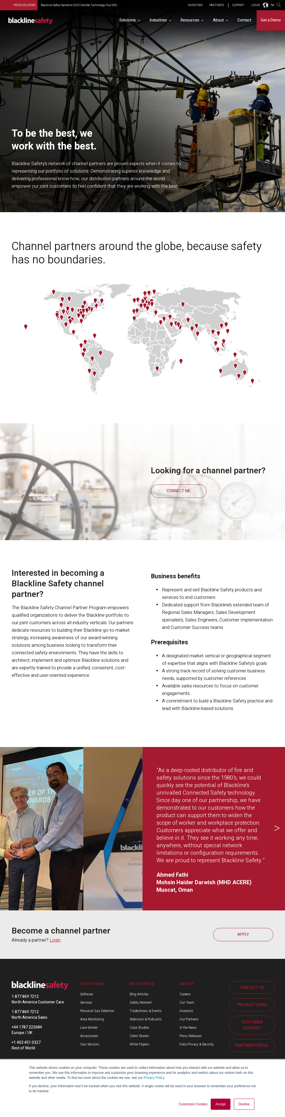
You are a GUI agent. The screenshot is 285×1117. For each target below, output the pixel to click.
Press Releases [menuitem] (191, 1035)
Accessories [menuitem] (89, 1035)
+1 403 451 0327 (26, 1042)
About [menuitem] (218, 20)
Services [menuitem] (86, 1002)
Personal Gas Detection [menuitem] (97, 1010)
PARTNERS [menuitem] (216, 6)
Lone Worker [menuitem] (89, 1027)
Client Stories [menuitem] (139, 1035)
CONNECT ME (179, 491)
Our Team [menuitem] (187, 1002)
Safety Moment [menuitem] (141, 1002)
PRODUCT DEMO (252, 1005)
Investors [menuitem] (186, 1010)
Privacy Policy (154, 1078)
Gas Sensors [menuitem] (89, 1044)
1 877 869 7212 (25, 997)
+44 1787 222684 (27, 1027)
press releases (25, 5)
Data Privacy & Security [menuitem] (197, 1044)
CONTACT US (252, 988)
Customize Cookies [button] (193, 1104)
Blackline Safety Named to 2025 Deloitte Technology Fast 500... (80, 5)
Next (276, 829)
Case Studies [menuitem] (139, 1027)
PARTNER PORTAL (252, 1046)
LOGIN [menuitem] (255, 6)
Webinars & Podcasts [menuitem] (146, 1019)
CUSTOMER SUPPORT (252, 1025)
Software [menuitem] (86, 994)
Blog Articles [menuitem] (139, 994)
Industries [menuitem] (158, 20)
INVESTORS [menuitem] (195, 6)
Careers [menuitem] (185, 994)
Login (55, 940)
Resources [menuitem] (190, 20)
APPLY (243, 934)
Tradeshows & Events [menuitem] (146, 1010)
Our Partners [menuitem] (189, 1019)
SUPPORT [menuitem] (238, 6)
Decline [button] (244, 1104)
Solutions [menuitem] (127, 20)
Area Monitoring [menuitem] (92, 1019)
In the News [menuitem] (188, 1027)
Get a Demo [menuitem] (271, 20)
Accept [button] (220, 1104)
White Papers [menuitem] (139, 1044)
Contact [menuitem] (244, 20)
